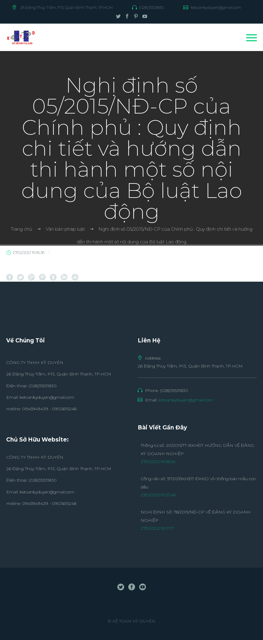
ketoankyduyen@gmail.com (216, 7)
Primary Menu (251, 37)
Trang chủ (21, 229)
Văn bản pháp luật (65, 229)
